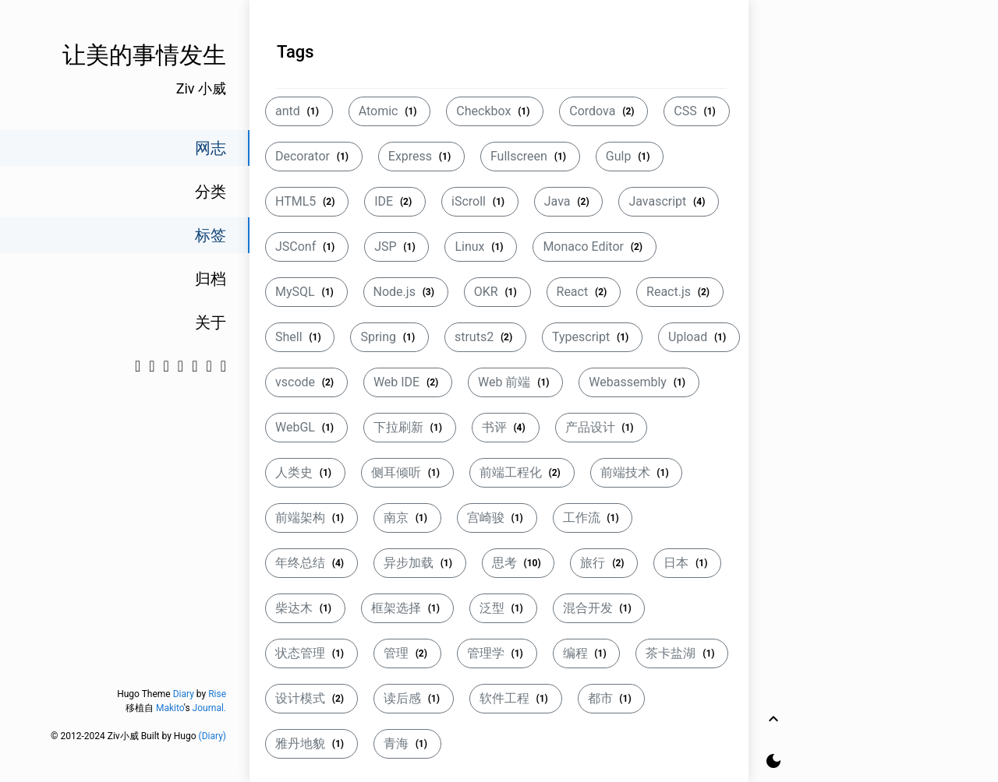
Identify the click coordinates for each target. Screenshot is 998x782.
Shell (299, 336)
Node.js (405, 291)
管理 (407, 653)
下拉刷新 (409, 427)
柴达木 (305, 608)
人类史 (305, 472)
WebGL (306, 427)
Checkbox (494, 111)
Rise (217, 694)
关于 (210, 322)
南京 (407, 517)
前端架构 (311, 517)
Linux (481, 246)
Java (568, 201)
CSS (696, 111)
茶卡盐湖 (682, 653)
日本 (687, 562)
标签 (210, 235)
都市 (611, 698)
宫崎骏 (497, 517)
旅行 (604, 562)
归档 (210, 278)
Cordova (603, 111)
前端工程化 (522, 472)
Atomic (390, 111)
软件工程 (516, 698)
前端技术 (636, 472)
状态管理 (311, 653)
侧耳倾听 (407, 472)
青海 (407, 743)
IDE (395, 201)
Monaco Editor (594, 246)
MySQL (306, 291)
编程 (586, 653)
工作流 (593, 517)
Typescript (592, 336)
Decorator (313, 156)
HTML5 (306, 201)
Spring (389, 336)
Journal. (209, 708)
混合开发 (599, 608)
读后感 (414, 698)
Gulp (629, 156)
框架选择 (407, 608)
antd (299, 111)
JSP (396, 246)
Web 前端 (515, 382)
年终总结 (311, 562)
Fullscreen (530, 156)
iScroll (479, 201)
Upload (699, 336)
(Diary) (212, 736)
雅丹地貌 (311, 743)
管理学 (497, 653)
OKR (497, 291)
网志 (210, 148)
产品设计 (601, 427)
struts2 (485, 336)
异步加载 (420, 562)
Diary (183, 694)
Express (421, 156)
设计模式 (311, 698)
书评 (505, 427)
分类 (210, 191)
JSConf (306, 246)
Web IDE (407, 382)
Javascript (668, 201)
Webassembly (638, 382)
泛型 (503, 608)
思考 (518, 562)
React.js (679, 291)
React (584, 291)
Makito (170, 708)
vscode (306, 382)
